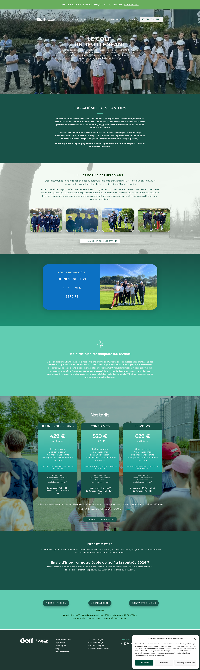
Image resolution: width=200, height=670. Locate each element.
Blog (57, 648)
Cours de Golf (81, 19)
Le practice (100, 603)
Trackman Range (95, 642)
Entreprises (117, 19)
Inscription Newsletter (98, 648)
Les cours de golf (95, 639)
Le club (63, 19)
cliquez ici (131, 4)
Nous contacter (62, 652)
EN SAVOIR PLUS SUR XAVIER (100, 241)
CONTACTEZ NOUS (144, 603)
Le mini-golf (60, 645)
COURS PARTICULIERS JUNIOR (100, 519)
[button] (195, 638)
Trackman (99, 19)
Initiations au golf (96, 645)
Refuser (164, 662)
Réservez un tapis (151, 19)
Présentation (56, 603)
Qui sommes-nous (63, 639)
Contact (133, 19)
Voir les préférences (185, 662)
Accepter (144, 662)
